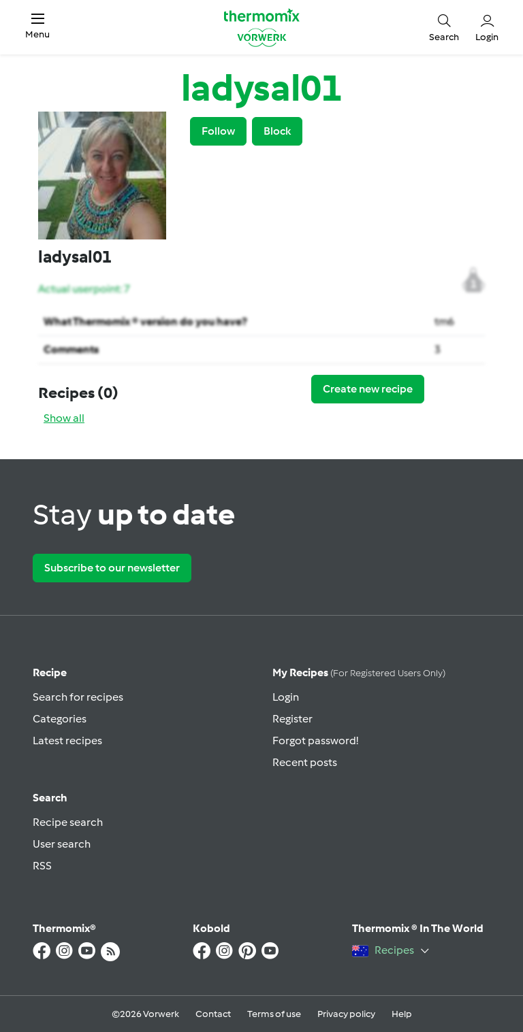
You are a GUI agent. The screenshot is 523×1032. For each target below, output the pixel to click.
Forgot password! (315, 740)
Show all (64, 418)
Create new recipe (368, 388)
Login (285, 696)
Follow (218, 130)
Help (402, 1014)
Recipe (50, 672)
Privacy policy (346, 1014)
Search (50, 797)
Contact (213, 1014)
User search (62, 843)
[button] (37, 27)
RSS (42, 865)
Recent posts (304, 762)
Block (277, 130)
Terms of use (274, 1014)
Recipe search (68, 822)
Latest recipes (67, 740)
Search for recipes (78, 696)
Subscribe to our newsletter (112, 567)
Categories (59, 718)
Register (292, 718)
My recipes (358, 672)
